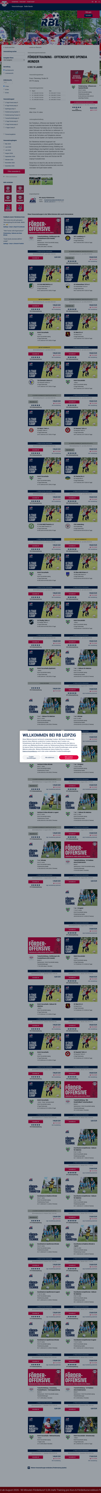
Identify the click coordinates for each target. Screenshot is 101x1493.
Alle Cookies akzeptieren (69, 757)
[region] (51, 747)
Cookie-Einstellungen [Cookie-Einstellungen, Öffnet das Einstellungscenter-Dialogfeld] (31, 757)
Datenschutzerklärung (30, 751)
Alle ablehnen (49, 757)
